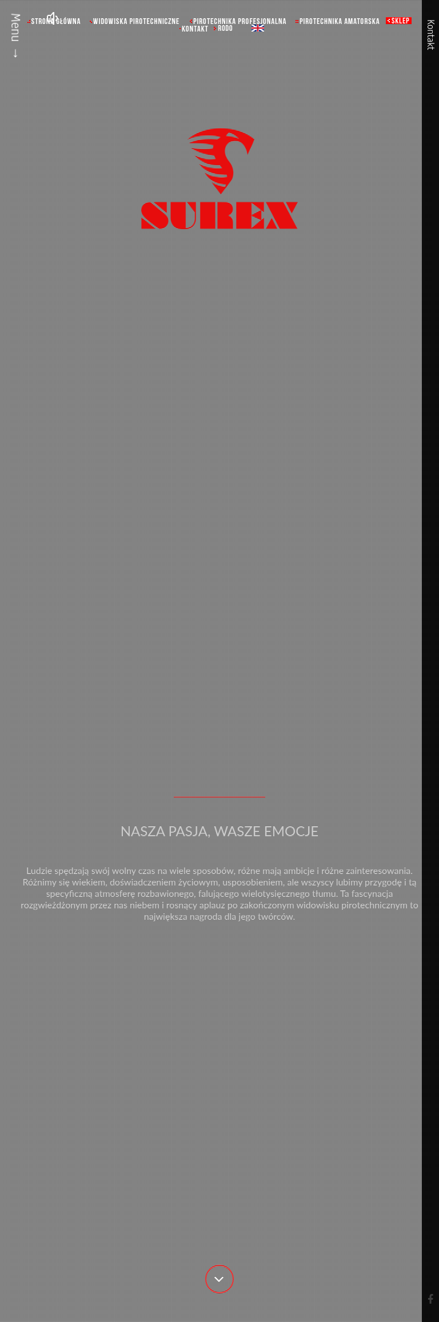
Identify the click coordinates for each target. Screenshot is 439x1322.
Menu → (15, 36)
